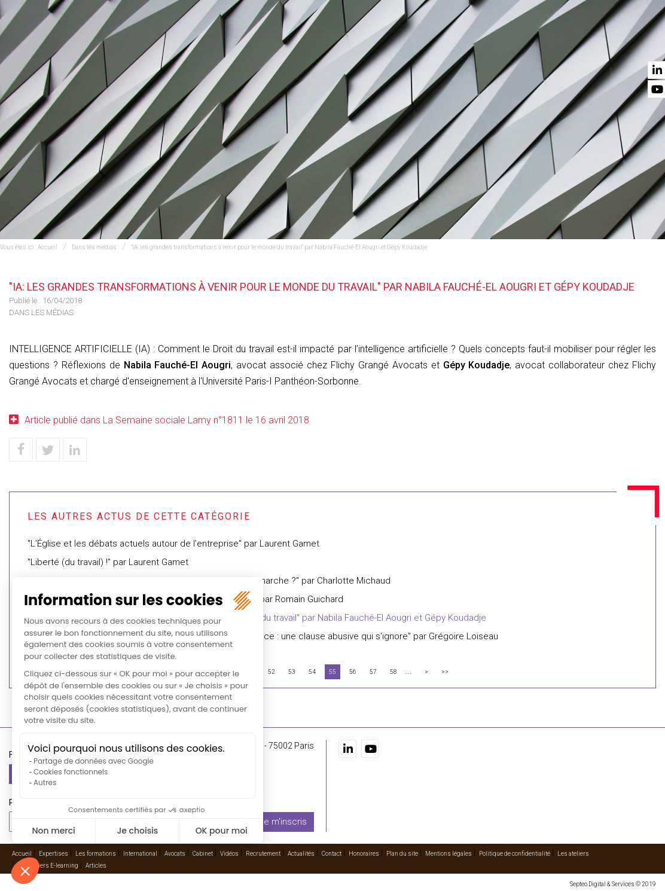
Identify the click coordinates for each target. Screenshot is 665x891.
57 (373, 672)
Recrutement (530, 42)
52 (271, 672)
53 (291, 672)
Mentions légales (448, 853)
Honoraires (364, 853)
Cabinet (446, 42)
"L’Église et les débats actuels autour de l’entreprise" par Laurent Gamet (173, 543)
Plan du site (402, 853)
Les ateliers (573, 853)
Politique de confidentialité (514, 853)
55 (332, 672)
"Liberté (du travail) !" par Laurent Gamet (108, 562)
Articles (96, 865)
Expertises (219, 42)
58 (393, 672)
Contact (637, 42)
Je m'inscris (283, 821)
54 (312, 672)
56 (352, 672)
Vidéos (482, 42)
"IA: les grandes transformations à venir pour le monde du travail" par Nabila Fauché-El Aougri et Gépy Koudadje (279, 247)
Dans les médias (94, 247)
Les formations (282, 42)
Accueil (174, 42)
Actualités (589, 42)
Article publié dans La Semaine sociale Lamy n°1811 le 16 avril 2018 (167, 420)
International (352, 42)
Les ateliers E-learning (47, 865)
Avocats (406, 42)
